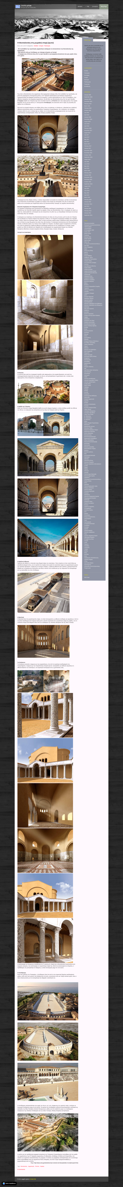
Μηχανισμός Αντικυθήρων (90, 438)
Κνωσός (86, 392)
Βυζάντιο (86, 284)
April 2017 (86, 141)
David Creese (87, 233)
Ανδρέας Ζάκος (88, 260)
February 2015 (87, 199)
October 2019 (87, 110)
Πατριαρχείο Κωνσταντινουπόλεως (92, 479)
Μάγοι (85, 421)
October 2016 (87, 155)
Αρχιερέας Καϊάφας (89, 278)
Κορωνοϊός (87, 397)
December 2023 (88, 101)
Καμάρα (42, 1166)
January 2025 (87, 99)
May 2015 (86, 193)
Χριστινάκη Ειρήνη (88, 563)
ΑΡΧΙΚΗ (80, 6)
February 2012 (87, 210)
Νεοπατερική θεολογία (89, 455)
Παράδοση (86, 477)
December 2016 (88, 150)
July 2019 (86, 112)
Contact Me (33, 1179)
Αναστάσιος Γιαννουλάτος (90, 259)
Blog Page (104, 6)
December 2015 (88, 177)
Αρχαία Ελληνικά (88, 269)
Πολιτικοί (86, 493)
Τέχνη (85, 534)
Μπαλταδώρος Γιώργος (90, 448)
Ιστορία (41, 46)
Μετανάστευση (87, 435)
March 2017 (87, 143)
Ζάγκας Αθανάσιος (88, 344)
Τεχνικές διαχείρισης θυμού (90, 535)
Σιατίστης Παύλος (88, 510)
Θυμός (85, 365)
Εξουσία (86, 334)
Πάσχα (86, 467)
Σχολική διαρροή (88, 530)
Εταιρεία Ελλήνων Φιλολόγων (91, 341)
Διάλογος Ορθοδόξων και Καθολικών (93, 303)
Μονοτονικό (87, 445)
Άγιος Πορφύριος (88, 247)
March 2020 (87, 106)
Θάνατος (86, 347)
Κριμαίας (86, 400)
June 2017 (86, 137)
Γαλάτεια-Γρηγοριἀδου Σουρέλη (92, 286)
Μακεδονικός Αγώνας (89, 426)
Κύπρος (86, 402)
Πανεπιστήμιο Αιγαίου (89, 476)
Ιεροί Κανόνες (87, 371)
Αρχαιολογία (31, 1166)
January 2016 (87, 175)
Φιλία (85, 556)
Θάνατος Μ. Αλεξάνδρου (90, 349)
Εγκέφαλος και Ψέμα (89, 320)
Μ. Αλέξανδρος (87, 418)
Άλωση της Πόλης (88, 250)
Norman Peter (87, 237)
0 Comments (21, 1169)
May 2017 (86, 139)
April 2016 (86, 168)
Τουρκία (86, 540)
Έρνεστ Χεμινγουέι (88, 313)
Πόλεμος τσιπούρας (89, 487)
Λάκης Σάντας (87, 409)
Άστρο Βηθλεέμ (88, 255)
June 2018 (86, 123)
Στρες (85, 520)
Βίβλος (86, 283)
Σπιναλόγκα (87, 515)
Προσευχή (86, 499)
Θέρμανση (86, 353)
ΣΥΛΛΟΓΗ (95, 6)
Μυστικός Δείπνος (88, 452)
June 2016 (86, 164)
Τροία (85, 542)
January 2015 (87, 201)
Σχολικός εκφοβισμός (89, 532)
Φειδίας (86, 551)
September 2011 (88, 215)
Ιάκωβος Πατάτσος (88, 366)
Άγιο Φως (86, 245)
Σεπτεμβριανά (87, 508)
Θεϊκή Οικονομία (88, 354)
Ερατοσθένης (87, 337)
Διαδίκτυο (86, 310)
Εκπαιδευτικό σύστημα (89, 324)
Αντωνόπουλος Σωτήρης (90, 262)
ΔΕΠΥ (85, 295)
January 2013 (87, 208)
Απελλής (86, 264)
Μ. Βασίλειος (87, 419)
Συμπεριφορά (87, 522)
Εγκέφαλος (87, 318)
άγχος (85, 249)
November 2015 (88, 179)
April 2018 (86, 126)
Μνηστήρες (87, 443)
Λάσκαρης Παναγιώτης (89, 411)
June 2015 (86, 190)
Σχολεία (86, 528)
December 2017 (88, 130)
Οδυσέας (86, 458)
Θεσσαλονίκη (24, 1166)
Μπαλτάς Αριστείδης (89, 447)
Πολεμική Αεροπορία (89, 491)
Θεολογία (86, 79)
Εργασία (86, 339)
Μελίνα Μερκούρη (88, 433)
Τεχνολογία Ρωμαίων (89, 537)
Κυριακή (86, 405)
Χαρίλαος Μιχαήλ (88, 559)
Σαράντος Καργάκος (89, 506)
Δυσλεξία (86, 312)
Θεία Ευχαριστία (88, 351)
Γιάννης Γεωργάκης (89, 289)
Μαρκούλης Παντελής (89, 431)
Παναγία (86, 472)
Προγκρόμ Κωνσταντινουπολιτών (92, 225)
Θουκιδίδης (87, 361)
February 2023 (87, 103)
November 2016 (88, 152)
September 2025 (88, 97)
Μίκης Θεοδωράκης (89, 440)
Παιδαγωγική (87, 82)
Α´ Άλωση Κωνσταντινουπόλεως (92, 243)
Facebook (86, 235)
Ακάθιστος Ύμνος (88, 257)
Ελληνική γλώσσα (88, 330)
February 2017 (87, 146)
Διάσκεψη (86, 307)
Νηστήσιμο (87, 457)
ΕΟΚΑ (85, 336)
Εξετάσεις (86, 332)
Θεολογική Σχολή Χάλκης (90, 356)
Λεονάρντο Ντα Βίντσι (89, 412)
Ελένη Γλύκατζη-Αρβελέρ (90, 325)
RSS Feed (86, 577)
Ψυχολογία (86, 84)
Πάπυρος (86, 470)
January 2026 (87, 94)
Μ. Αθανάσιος (87, 416)
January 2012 (87, 213)
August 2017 (87, 132)
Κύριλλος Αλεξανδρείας (89, 404)
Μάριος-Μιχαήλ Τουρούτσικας (91, 423)
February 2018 (87, 128)
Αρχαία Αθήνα (87, 267)
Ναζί (85, 453)
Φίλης (85, 552)
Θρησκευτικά (87, 363)
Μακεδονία (86, 424)
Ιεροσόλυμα (87, 373)
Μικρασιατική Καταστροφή (90, 441)
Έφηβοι (86, 317)
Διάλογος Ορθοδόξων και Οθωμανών (93, 305)
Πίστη (85, 482)
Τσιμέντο (86, 544)
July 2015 (86, 188)
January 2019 (87, 117)
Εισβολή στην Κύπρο (89, 322)
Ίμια (85, 368)
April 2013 (86, 206)
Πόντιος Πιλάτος (88, 489)
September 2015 (88, 184)
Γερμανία (86, 288)
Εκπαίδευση (87, 86)
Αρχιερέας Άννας (88, 276)
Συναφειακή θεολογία (89, 523)
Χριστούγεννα (87, 564)
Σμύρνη (86, 513)
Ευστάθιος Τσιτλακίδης (89, 342)
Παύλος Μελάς (87, 481)
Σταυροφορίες (87, 518)
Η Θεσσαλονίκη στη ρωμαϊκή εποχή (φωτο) (35, 43)
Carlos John (87, 231)
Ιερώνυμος (86, 375)
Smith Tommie (87, 238)
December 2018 (88, 119)
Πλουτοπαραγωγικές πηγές (90, 486)
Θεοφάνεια (86, 358)
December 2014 (88, 204)
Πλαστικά (86, 484)
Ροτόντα (37, 1166)
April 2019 (86, 114)
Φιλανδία (86, 554)
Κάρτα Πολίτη (87, 385)
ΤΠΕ (88, 6)
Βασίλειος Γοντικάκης (89, 279)
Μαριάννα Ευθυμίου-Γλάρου (91, 429)
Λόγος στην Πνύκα (88, 414)
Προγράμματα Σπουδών (90, 498)
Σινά (85, 511)
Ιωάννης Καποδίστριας (89, 378)
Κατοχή (86, 390)
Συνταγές (86, 527)
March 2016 (87, 170)
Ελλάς (85, 329)
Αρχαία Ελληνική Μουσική (90, 272)
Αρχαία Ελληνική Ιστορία (90, 271)
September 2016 (88, 157)
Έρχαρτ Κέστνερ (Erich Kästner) (92, 315)
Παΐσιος (86, 469)
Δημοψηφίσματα (88, 301)
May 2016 (86, 166)
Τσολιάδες (86, 545)
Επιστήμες (86, 75)
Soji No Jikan (87, 240)
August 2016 (87, 159)
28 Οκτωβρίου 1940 (89, 230)
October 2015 (87, 181)
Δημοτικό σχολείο (88, 300)
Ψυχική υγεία (87, 568)
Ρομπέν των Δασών (89, 503)
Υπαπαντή (86, 547)
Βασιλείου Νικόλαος (89, 281)
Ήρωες (86, 346)
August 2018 (87, 121)
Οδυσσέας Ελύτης (88, 460)
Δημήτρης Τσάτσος (88, 298)
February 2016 (87, 172)
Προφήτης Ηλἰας (88, 501)
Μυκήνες (86, 450)
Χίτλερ (85, 561)
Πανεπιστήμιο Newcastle (90, 474)
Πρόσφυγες (87, 494)
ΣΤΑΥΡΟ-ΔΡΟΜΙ (26, 6)
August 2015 (87, 186)
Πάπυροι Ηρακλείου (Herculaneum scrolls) (92, 464)
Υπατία (86, 549)
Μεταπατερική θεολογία (90, 436)
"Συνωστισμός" (87, 228)
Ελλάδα (36, 46)
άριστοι (86, 252)
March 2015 (87, 197)
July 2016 (86, 161)
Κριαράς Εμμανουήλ (89, 399)
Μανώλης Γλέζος (88, 428)
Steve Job (86, 242)
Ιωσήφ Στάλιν (87, 383)
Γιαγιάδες (86, 291)
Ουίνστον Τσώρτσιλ (89, 462)
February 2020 (87, 108)
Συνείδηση (86, 525)
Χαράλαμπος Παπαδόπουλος (91, 557)
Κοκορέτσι (86, 394)
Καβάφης (86, 387)
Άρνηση (86, 254)
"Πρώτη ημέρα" (88, 226)
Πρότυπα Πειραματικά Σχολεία (91, 496)
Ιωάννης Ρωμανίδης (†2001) (91, 380)
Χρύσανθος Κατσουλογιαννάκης (92, 566)
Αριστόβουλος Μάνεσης (90, 266)
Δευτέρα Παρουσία (88, 296)
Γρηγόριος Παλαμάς (89, 293)
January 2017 (87, 148)
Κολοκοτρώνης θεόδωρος (90, 395)
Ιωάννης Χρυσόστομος (89, 382)
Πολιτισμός (47, 46)
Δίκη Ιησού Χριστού (89, 308)
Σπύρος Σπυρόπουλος (89, 516)
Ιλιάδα (85, 376)
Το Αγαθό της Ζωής (89, 539)
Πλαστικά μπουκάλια (89, 223)
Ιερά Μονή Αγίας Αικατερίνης (91, 370)
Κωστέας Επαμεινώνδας (90, 407)
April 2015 (86, 195)
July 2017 (86, 135)
